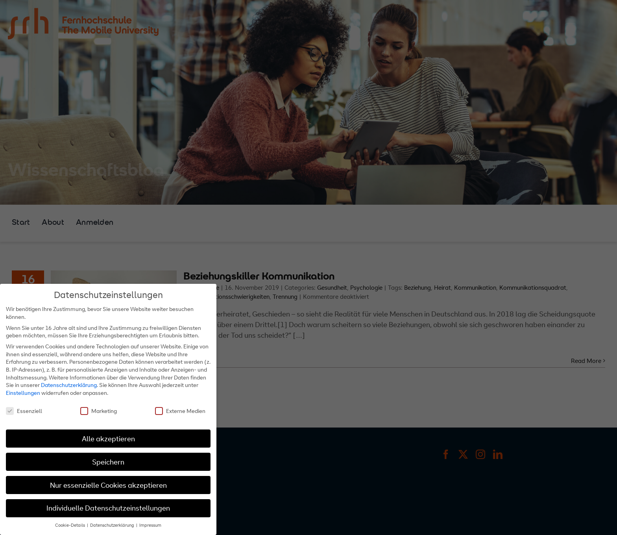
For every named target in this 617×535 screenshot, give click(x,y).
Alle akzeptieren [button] (108, 438)
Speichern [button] (108, 462)
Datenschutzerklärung (69, 385)
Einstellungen (23, 392)
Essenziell (24, 411)
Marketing (98, 411)
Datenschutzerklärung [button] (112, 525)
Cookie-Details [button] (70, 525)
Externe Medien (180, 411)
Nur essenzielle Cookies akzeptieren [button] (108, 485)
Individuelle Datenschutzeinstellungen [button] (108, 508)
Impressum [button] (150, 525)
